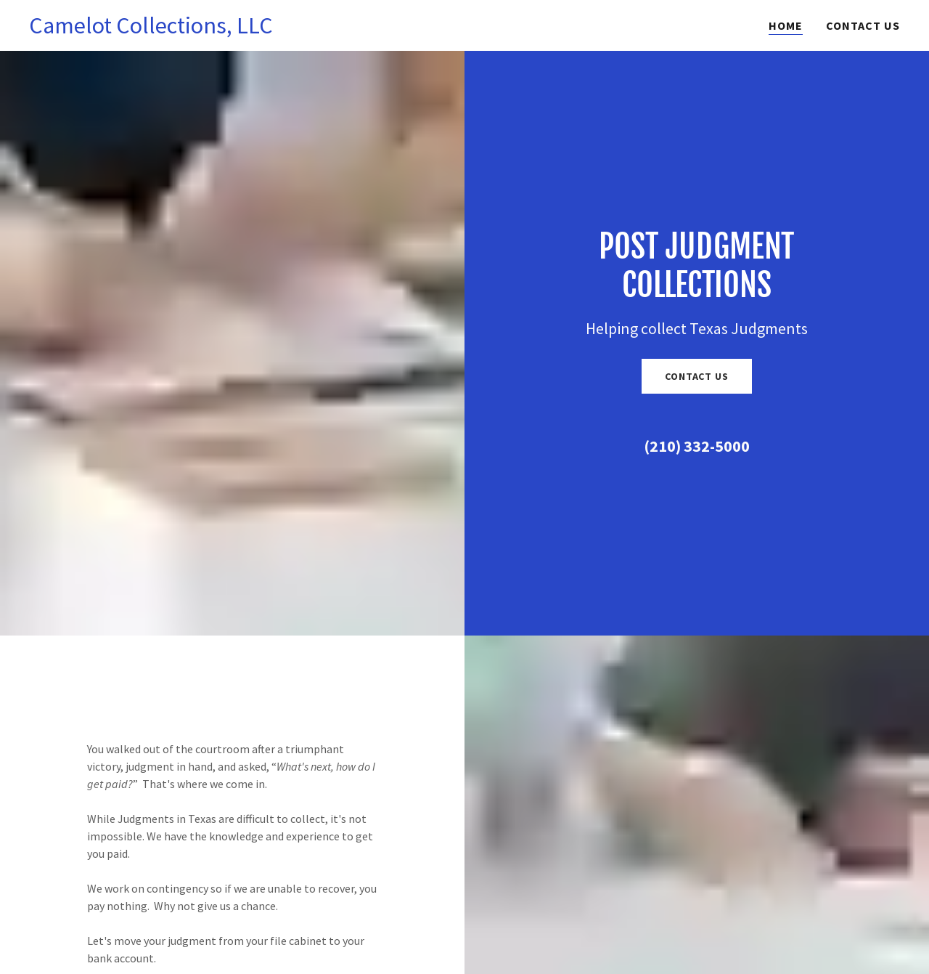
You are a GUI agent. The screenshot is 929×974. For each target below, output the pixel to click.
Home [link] (786, 25)
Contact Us (697, 376)
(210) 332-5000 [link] (697, 446)
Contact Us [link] (863, 25)
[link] (151, 29)
